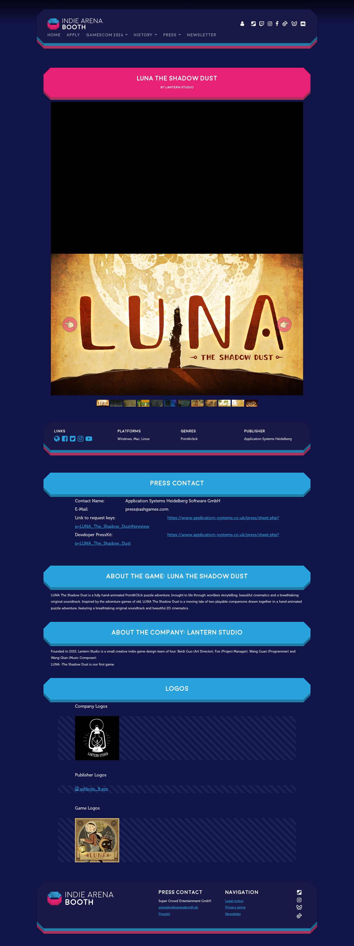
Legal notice (234, 901)
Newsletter (201, 35)
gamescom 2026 (105, 35)
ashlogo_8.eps (91, 789)
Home (53, 35)
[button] (70, 324)
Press (170, 35)
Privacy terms (235, 907)
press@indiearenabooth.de (178, 907)
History (143, 35)
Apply (73, 35)
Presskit (164, 914)
